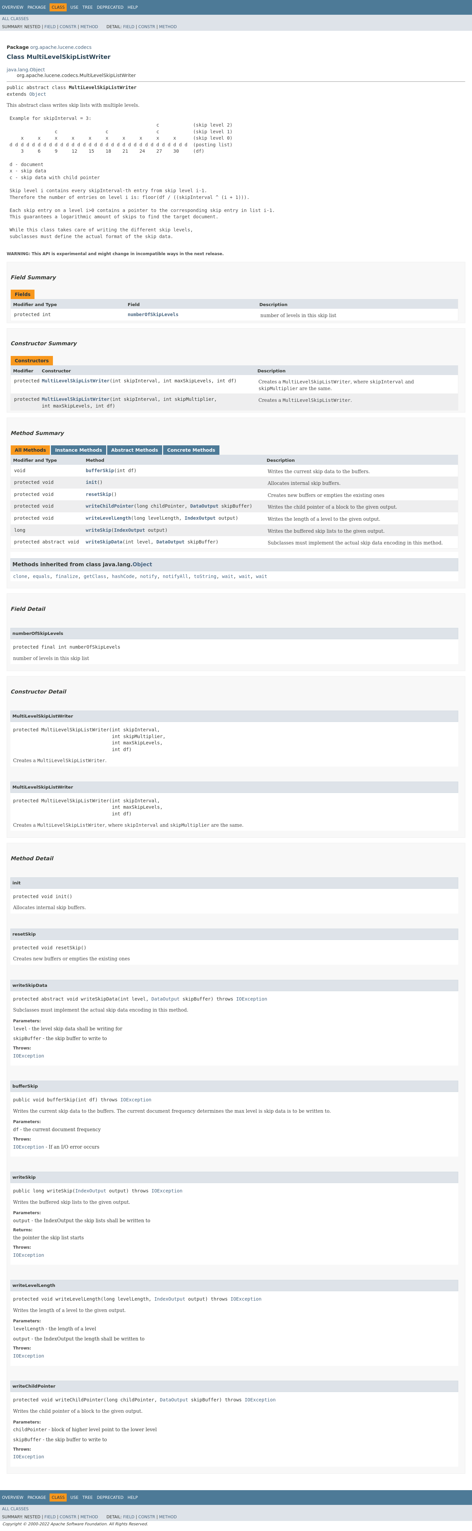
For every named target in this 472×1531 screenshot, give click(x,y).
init (91, 482)
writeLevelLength (108, 518)
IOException (251, 999)
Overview (12, 7)
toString (205, 576)
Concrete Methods (191, 450)
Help (133, 7)
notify (148, 576)
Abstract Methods (134, 450)
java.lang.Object (26, 69)
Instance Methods (78, 450)
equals (41, 576)
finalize (66, 576)
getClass (95, 576)
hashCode (123, 576)
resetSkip (98, 494)
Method (89, 26)
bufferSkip (100, 470)
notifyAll (175, 576)
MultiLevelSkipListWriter (76, 380)
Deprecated (110, 7)
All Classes (15, 18)
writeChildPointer (110, 506)
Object (37, 94)
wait (227, 576)
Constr (68, 26)
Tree (87, 7)
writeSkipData (104, 541)
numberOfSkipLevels (153, 314)
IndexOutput (200, 518)
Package (36, 7)
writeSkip (98, 530)
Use (74, 7)
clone (20, 576)
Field (50, 26)
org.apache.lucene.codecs (60, 47)
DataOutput (204, 506)
